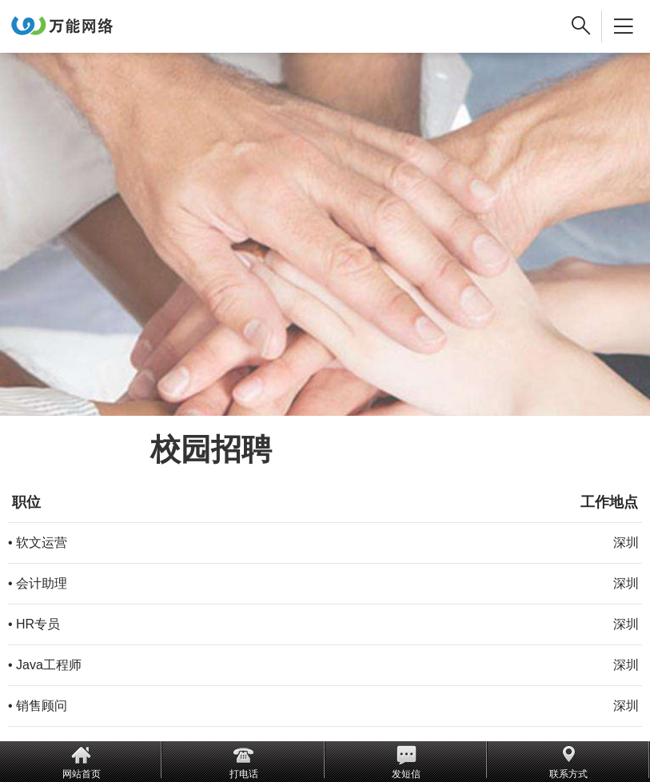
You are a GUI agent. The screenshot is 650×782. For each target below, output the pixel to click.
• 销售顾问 (37, 705)
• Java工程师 (45, 665)
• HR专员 (34, 624)
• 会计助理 (37, 583)
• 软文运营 (37, 542)
